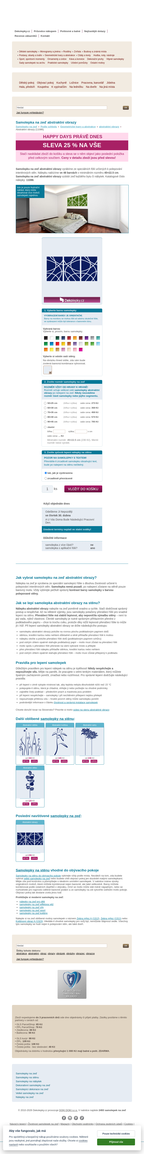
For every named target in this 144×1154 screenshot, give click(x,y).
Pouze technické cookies (116, 1133)
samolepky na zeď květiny (34, 913)
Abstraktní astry (89, 725)
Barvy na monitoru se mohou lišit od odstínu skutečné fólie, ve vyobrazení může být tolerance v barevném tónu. (71, 318)
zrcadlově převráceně (59, 478)
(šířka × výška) (70, 403)
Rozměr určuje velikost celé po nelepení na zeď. (72, 391)
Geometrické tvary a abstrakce (78, 126)
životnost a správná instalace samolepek (76, 702)
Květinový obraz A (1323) (29, 921)
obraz (43, 953)
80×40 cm (52, 417)
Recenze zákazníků (26, 35)
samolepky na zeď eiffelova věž (36, 904)
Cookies (128, 1124)
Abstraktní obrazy (30, 822)
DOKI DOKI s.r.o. (68, 1110)
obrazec (80, 953)
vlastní (50, 427)
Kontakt (45, 35)
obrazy (51, 953)
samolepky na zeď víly (32, 907)
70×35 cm (52, 412)
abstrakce (21, 953)
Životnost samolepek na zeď (43, 1124)
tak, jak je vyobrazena (60, 473)
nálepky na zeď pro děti (32, 901)
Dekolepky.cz (22, 31)
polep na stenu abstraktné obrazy (91, 709)
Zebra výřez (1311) (111, 918)
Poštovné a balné (70, 31)
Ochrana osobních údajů (109, 1124)
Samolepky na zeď (26, 126)
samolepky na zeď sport (32, 910)
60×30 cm (52, 407)
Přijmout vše (116, 1142)
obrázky (70, 953)
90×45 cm (52, 421)
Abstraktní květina (60, 725)
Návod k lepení (18, 1124)
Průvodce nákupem (45, 31)
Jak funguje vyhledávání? (30, 112)
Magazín (65, 1124)
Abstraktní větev (30, 768)
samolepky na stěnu (57, 719)
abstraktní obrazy (109, 126)
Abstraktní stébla (30, 725)
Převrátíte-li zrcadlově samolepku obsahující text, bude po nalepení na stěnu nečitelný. (70, 461)
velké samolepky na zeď (37, 878)
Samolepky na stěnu (33, 870)
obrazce (90, 953)
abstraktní (33, 953)
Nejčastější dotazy (94, 31)
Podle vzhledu (48, 126)
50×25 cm (52, 403)
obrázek (60, 953)
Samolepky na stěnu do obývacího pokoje (38, 875)
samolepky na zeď (65, 816)
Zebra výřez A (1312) (88, 918)
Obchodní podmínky (83, 1124)
